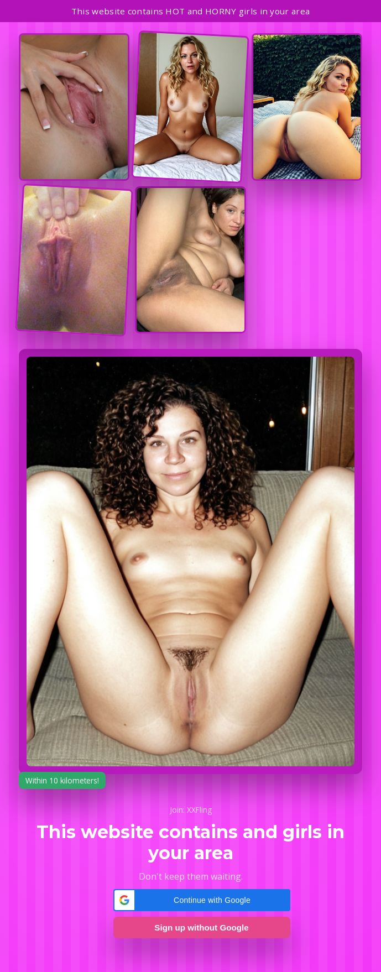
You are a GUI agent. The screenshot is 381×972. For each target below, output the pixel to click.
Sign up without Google (201, 927)
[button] (201, 900)
